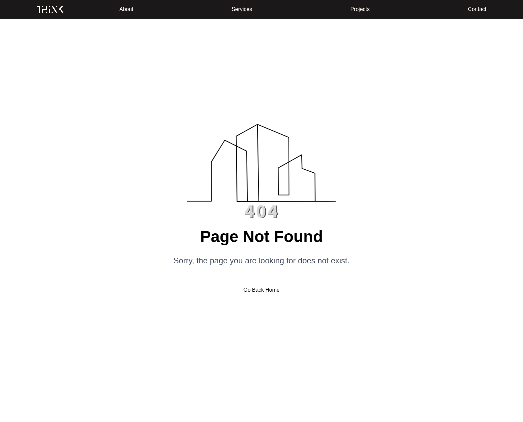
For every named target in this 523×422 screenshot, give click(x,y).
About (126, 9)
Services (241, 9)
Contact (477, 9)
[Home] (50, 9)
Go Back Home (261, 290)
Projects (360, 9)
